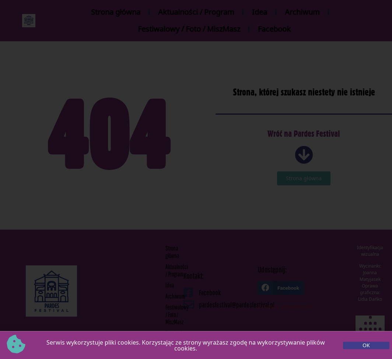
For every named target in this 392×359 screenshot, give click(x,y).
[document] (196, 179)
